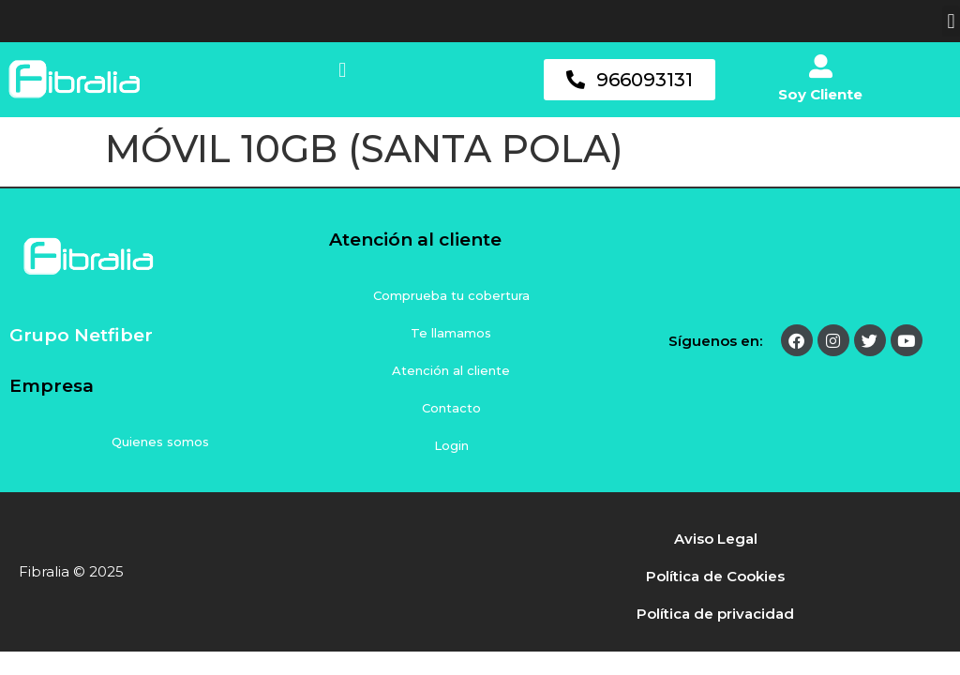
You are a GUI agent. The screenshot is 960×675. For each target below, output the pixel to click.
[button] (951, 21)
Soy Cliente (820, 94)
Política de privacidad (715, 613)
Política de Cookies (715, 576)
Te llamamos (451, 332)
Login (451, 445)
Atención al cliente (451, 370)
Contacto (451, 407)
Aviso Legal (716, 539)
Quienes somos (160, 441)
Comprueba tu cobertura (451, 295)
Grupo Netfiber (81, 335)
